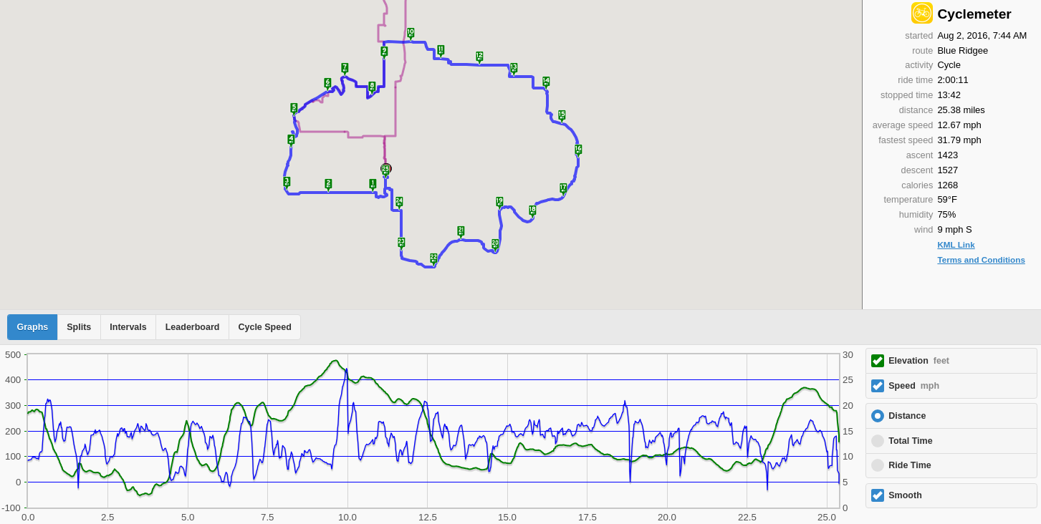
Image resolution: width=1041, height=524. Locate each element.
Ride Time (909, 465)
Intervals (128, 327)
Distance (907, 416)
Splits (79, 327)
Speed (913, 386)
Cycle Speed (264, 327)
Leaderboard (192, 327)
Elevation (918, 361)
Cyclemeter (974, 13)
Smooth (905, 495)
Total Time (910, 441)
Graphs (33, 327)
